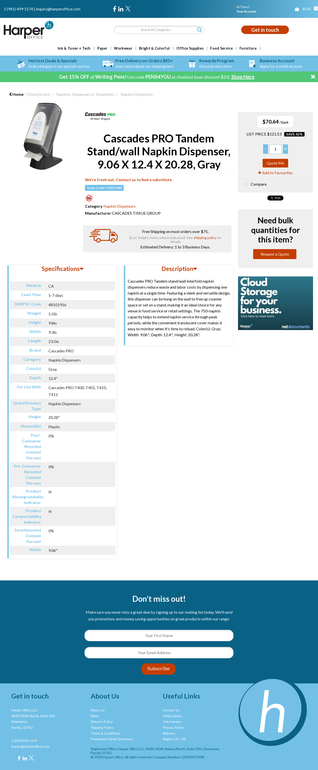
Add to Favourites (275, 172)
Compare (254, 185)
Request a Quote (275, 254)
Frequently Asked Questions (112, 739)
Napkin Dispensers (136, 94)
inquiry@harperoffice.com (58, 8)
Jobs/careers (172, 722)
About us (98, 710)
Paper (102, 48)
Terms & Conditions (105, 733)
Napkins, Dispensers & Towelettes (85, 94)
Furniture (248, 48)
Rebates (169, 733)
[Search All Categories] (159, 30)
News (95, 716)
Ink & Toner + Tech (74, 48)
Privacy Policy (173, 728)
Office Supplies (189, 48)
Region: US (171, 739)
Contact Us (171, 710)
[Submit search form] (199, 30)
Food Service (221, 48)
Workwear (123, 48)
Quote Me (275, 163)
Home (16, 94)
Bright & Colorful (154, 48)
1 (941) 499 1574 (18, 8)
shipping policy (205, 237)
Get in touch (265, 30)
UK (183, 739)
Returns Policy (102, 722)
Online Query (172, 716)
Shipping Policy (102, 728)
